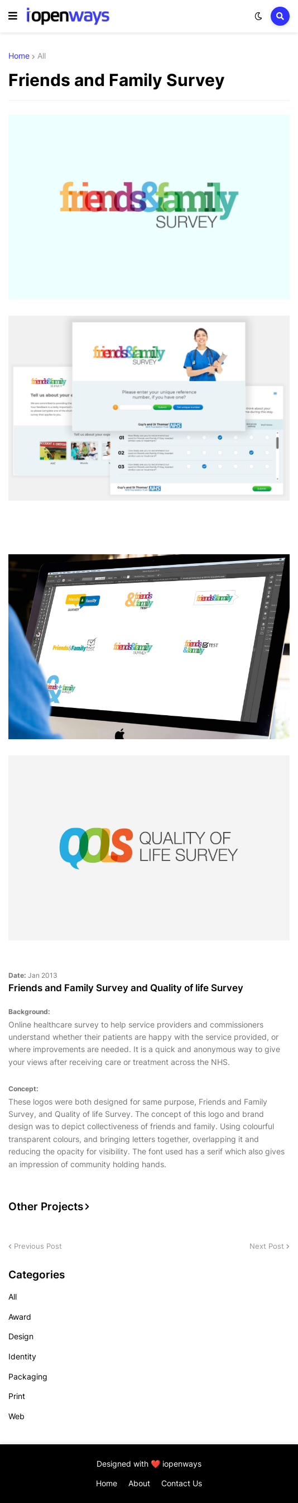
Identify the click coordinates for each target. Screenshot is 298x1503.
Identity (22, 1356)
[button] (13, 16)
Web (16, 1416)
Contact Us (181, 1483)
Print (16, 1396)
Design (20, 1336)
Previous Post (38, 1246)
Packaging (27, 1376)
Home (19, 56)
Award (19, 1316)
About (139, 1483)
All (41, 56)
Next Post (266, 1246)
